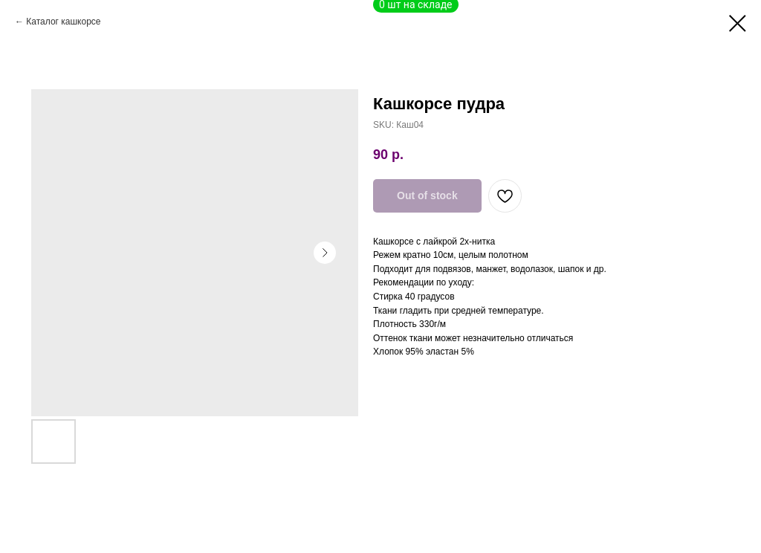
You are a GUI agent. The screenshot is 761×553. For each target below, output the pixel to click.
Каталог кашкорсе (63, 21)
